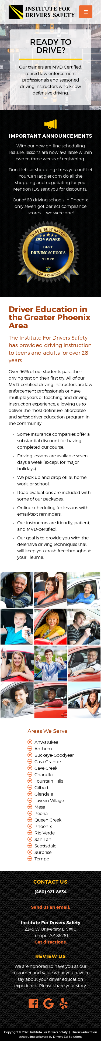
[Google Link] (50, 1004)
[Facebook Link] (35, 1004)
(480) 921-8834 (50, 892)
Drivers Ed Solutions (67, 1037)
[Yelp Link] (65, 1004)
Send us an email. (50, 907)
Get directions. (50, 942)
